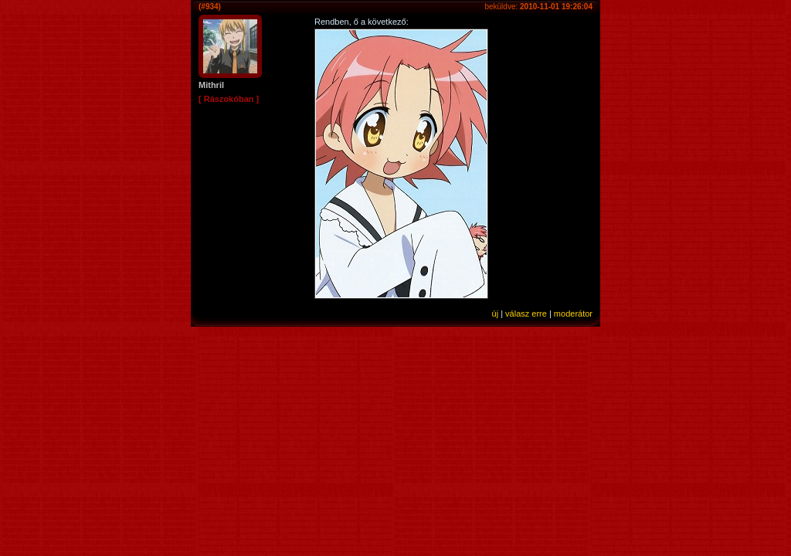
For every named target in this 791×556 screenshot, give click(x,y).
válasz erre (526, 313)
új (495, 313)
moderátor (573, 313)
